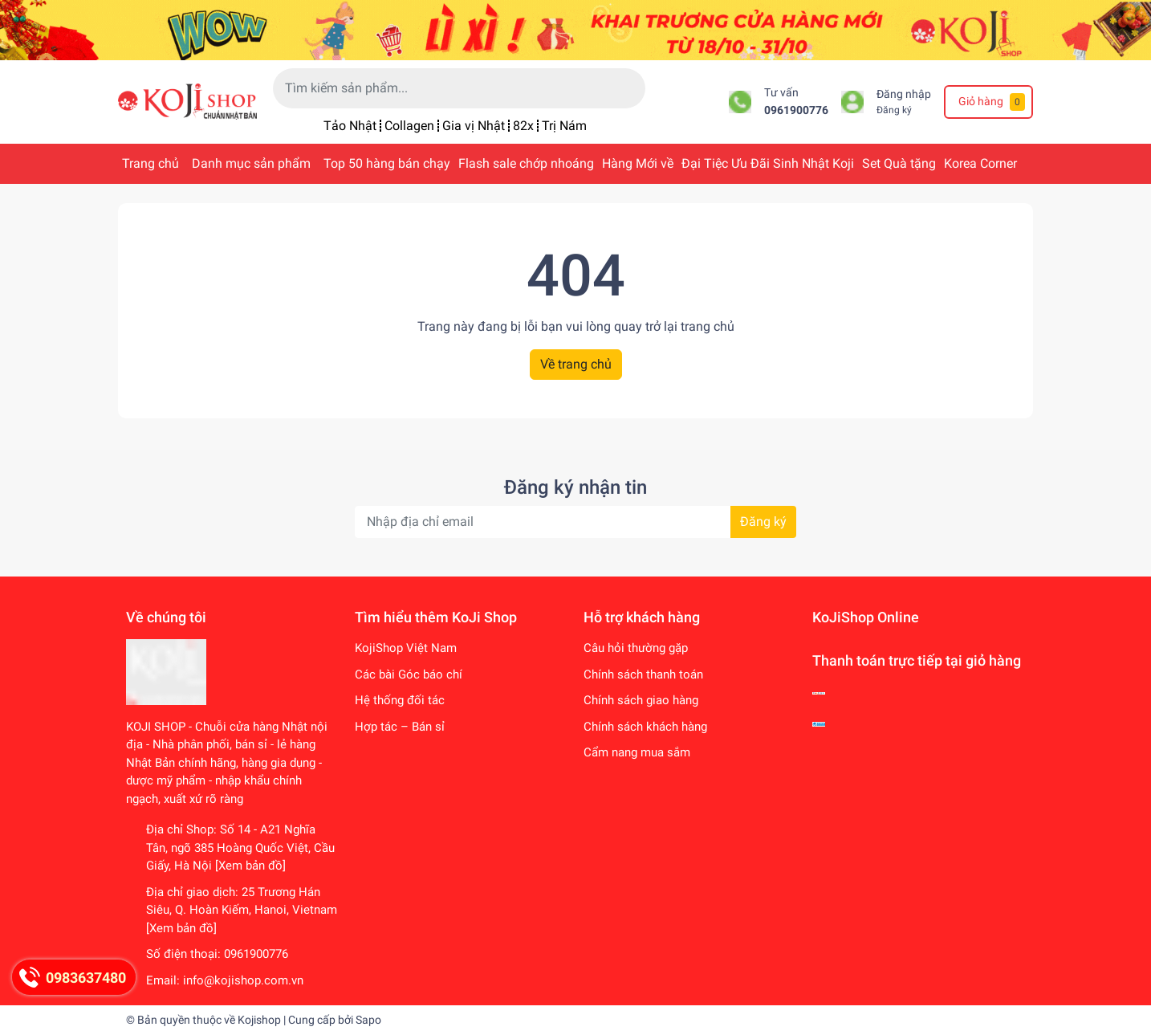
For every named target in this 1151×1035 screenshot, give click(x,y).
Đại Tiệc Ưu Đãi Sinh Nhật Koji (767, 163)
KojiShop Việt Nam (406, 648)
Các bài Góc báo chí (408, 674)
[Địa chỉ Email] (575, 522)
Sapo (368, 1019)
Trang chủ (150, 163)
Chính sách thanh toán (643, 674)
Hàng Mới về (637, 163)
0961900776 (796, 110)
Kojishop (259, 1019)
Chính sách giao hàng (641, 700)
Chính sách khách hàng (645, 726)
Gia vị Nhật (473, 125)
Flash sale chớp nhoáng (526, 163)
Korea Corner (980, 163)
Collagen (409, 125)
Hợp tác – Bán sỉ (400, 726)
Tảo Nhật (349, 125)
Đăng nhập (903, 94)
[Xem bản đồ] (250, 865)
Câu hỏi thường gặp (636, 648)
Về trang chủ (576, 364)
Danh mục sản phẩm (251, 163)
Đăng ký (894, 110)
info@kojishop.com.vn (243, 980)
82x (523, 125)
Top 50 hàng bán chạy (386, 163)
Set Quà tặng (899, 163)
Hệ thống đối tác (400, 700)
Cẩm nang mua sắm (637, 752)
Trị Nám (564, 125)
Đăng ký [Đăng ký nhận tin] (763, 521)
